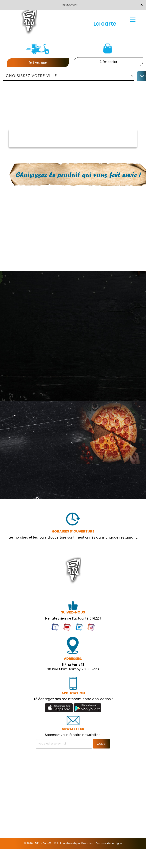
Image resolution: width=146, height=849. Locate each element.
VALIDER (101, 744)
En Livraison (38, 62)
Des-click (87, 843)
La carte (104, 23)
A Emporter (108, 62)
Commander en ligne (108, 843)
